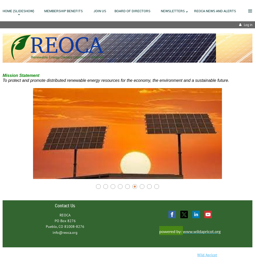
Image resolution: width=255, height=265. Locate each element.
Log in (248, 25)
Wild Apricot (207, 255)
